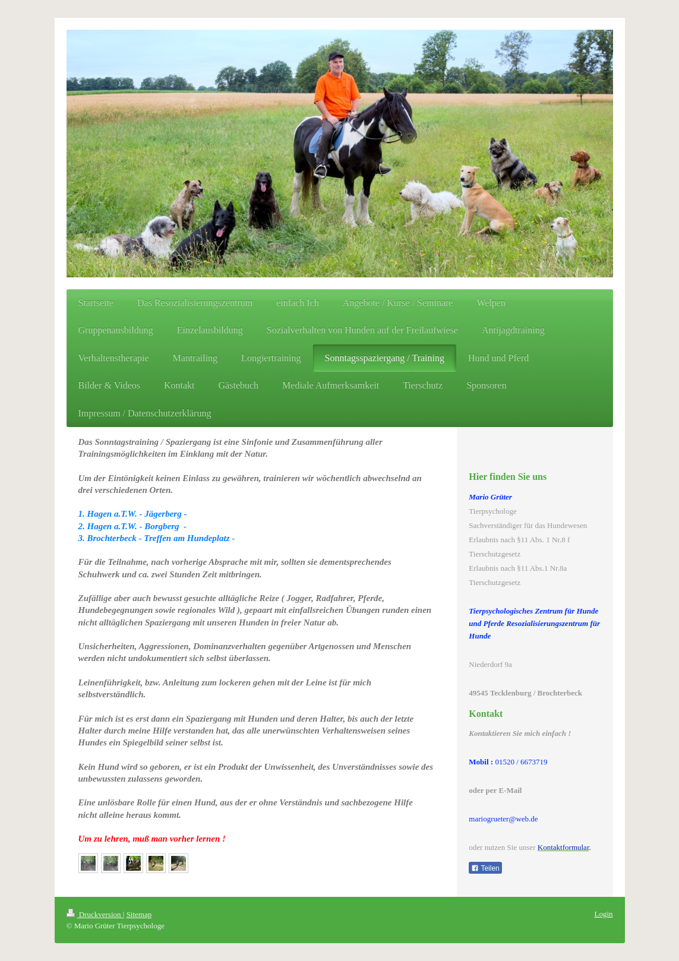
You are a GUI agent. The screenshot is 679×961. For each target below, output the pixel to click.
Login (603, 913)
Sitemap (139, 914)
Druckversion (95, 914)
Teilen (485, 868)
